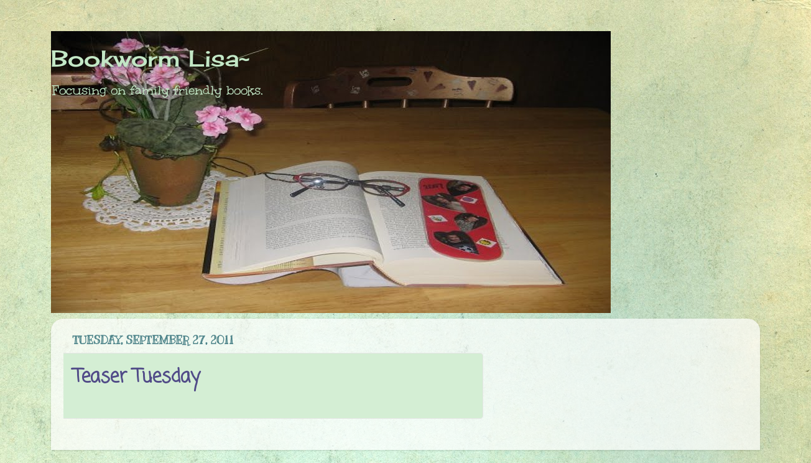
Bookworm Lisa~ (150, 58)
